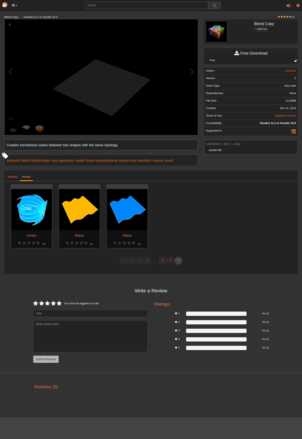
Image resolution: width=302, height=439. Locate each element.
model (80, 160)
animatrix (14, 160)
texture (124, 160)
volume (158, 160)
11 (170, 260)
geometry (66, 160)
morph (90, 160)
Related (12, 176)
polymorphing (107, 160)
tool (133, 160)
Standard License (285, 115)
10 (162, 260)
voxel (169, 160)
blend (26, 160)
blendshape (40, 160)
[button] (14, 5)
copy (54, 160)
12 (178, 260)
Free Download (251, 53)
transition (144, 160)
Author (26, 176)
